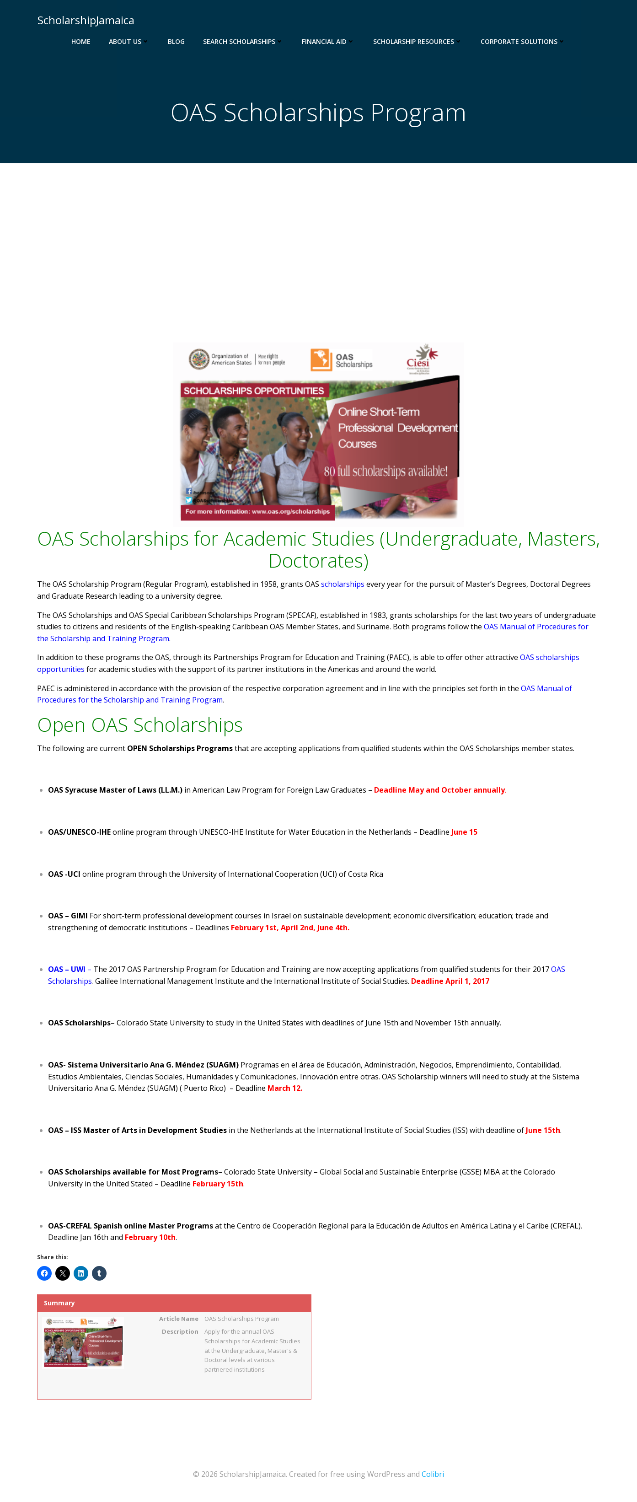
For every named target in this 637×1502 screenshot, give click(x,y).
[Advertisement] (318, 233)
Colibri (433, 1475)
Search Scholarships (243, 41)
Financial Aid (328, 41)
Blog (176, 41)
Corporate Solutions (523, 41)
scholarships (342, 585)
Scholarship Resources (417, 41)
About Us (129, 41)
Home (81, 41)
